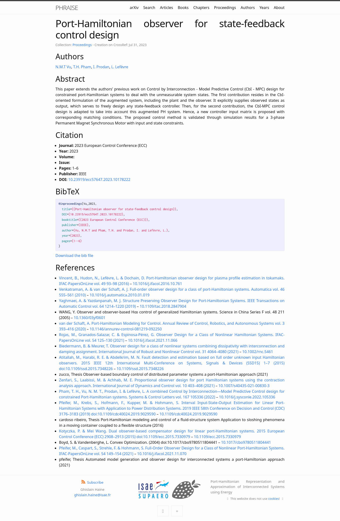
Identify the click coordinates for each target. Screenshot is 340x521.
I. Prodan (101, 66)
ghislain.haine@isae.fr (92, 494)
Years (264, 7)
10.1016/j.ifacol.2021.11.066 (152, 340)
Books (183, 7)
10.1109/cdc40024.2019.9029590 (188, 414)
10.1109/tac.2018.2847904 (163, 306)
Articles (166, 7)
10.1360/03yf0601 (90, 317)
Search (149, 7)
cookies (273, 498)
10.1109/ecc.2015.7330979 (217, 436)
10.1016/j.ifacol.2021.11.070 (162, 453)
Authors (248, 7)
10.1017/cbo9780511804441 (246, 442)
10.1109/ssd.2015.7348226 (140, 368)
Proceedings (225, 7)
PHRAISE (66, 7)
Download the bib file (74, 255)
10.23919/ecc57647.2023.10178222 (99, 179)
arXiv (134, 7)
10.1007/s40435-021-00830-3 (243, 385)
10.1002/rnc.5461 (257, 351)
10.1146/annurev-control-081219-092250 (126, 329)
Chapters (201, 7)
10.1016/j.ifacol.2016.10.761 (157, 283)
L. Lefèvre (119, 66)
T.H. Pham (82, 66)
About (279, 7)
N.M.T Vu (63, 66)
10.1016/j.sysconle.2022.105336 (247, 397)
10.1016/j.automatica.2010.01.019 (120, 295)
